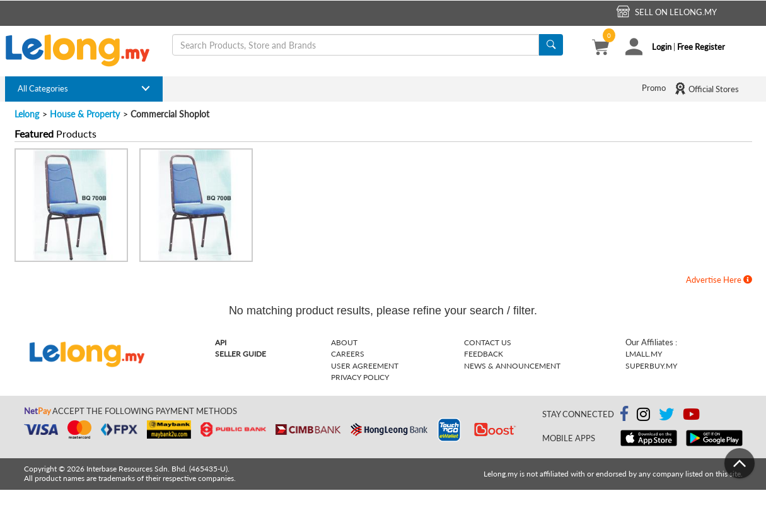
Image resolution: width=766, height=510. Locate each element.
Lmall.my (643, 354)
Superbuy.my (651, 366)
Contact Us (487, 342)
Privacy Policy (360, 377)
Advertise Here (719, 280)
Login (661, 47)
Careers (347, 354)
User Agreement (364, 366)
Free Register (701, 47)
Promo (654, 88)
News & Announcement (512, 366)
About (344, 342)
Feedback (483, 354)
